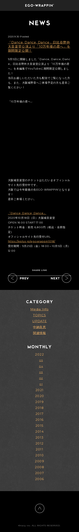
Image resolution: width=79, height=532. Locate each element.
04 (41, 366)
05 (41, 360)
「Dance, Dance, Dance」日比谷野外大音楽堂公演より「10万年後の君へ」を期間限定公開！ (39, 46)
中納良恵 (39, 327)
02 (41, 378)
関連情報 (39, 333)
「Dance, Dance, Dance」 (27, 213)
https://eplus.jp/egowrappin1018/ (31, 241)
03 (41, 372)
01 (41, 384)
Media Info (39, 309)
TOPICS (39, 315)
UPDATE (39, 321)
